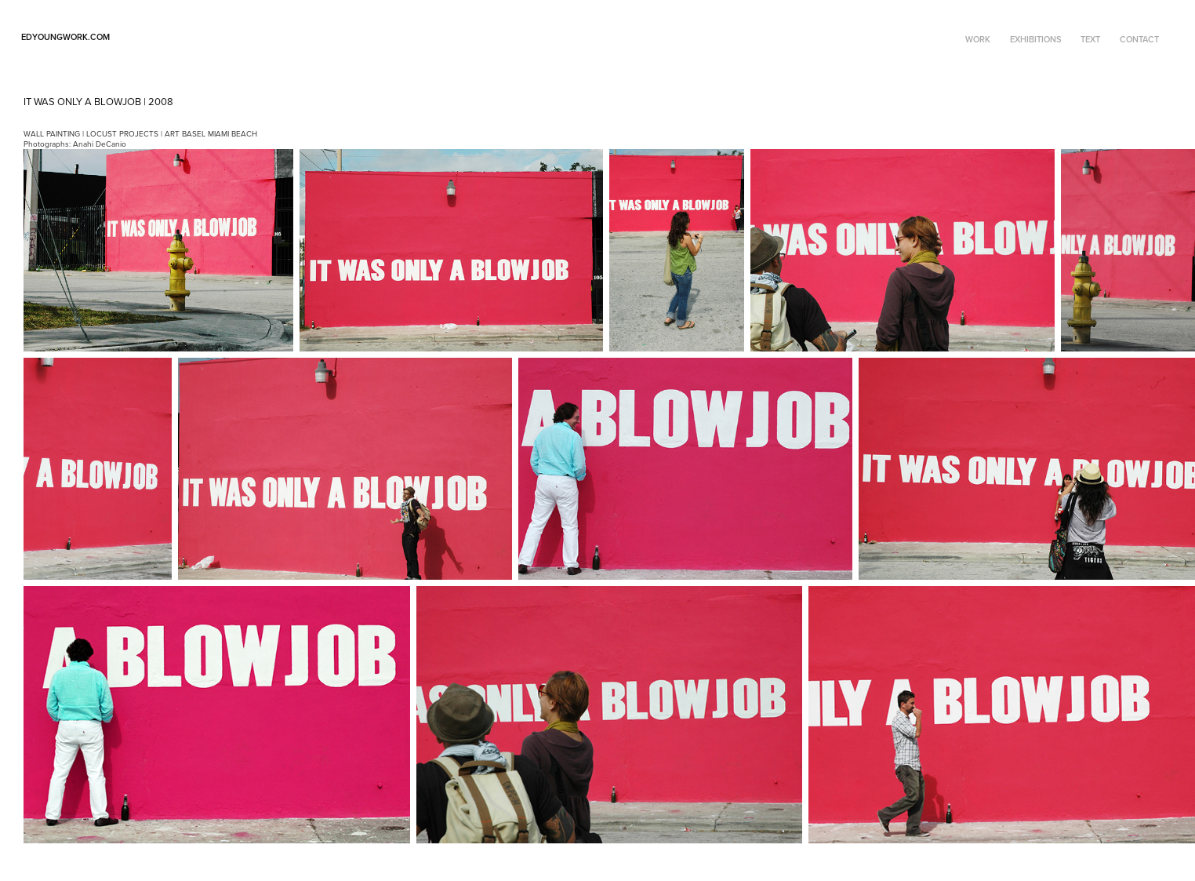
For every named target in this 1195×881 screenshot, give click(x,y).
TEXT (1090, 39)
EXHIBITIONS (1036, 39)
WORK (977, 39)
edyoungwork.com (65, 37)
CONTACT (1139, 39)
